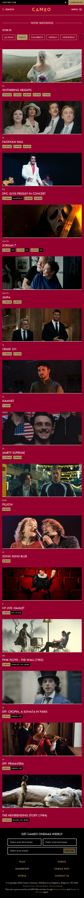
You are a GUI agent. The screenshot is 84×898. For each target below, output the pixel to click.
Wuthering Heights (16, 90)
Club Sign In (76, 2)
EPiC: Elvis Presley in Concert (24, 194)
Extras (22, 875)
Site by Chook (55, 886)
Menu (76, 9)
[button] (80, 37)
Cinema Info (61, 868)
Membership (22, 868)
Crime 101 (9, 349)
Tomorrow (37, 37)
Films (22, 861)
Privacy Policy (42, 886)
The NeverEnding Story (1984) (24, 815)
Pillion (7, 504)
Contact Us (62, 875)
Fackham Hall (12, 142)
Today (22, 37)
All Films (8, 37)
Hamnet (8, 401)
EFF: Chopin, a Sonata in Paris (24, 712)
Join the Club (9, 2)
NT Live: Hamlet (13, 608)
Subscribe (69, 850)
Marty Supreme (13, 453)
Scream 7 (9, 245)
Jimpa (6, 297)
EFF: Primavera (13, 764)
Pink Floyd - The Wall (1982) (22, 660)
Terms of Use (29, 886)
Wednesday (69, 37)
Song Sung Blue (14, 556)
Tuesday (53, 37)
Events (62, 861)
